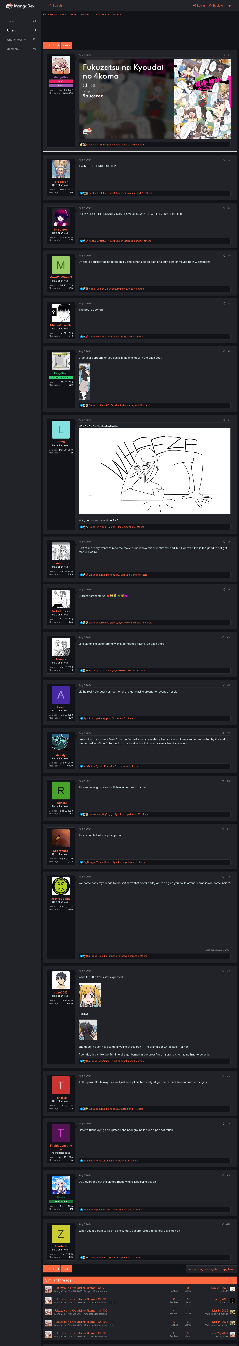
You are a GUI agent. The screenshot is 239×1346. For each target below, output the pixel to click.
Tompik (60, 659)
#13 (229, 781)
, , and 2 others (116, 956)
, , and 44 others (117, 288)
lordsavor (61, 181)
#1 (229, 55)
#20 (228, 1224)
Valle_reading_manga (216, 1313)
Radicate (61, 803)
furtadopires (61, 611)
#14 (229, 828)
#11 (229, 685)
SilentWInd (61, 851)
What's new (14, 39)
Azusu (60, 707)
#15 (229, 876)
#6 (229, 351)
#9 (229, 589)
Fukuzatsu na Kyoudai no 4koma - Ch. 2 (79, 1288)
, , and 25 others (118, 670)
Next (65, 45)
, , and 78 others (120, 193)
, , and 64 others (120, 240)
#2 (229, 159)
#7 (229, 420)
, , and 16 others (118, 814)
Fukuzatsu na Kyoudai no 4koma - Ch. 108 (80, 1321)
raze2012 (60, 992)
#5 (229, 303)
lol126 (61, 442)
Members (13, 48)
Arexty (61, 755)
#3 (229, 207)
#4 (229, 255)
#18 (229, 1123)
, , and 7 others (113, 1209)
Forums (11, 30)
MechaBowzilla (61, 325)
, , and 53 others (116, 527)
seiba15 (224, 1291)
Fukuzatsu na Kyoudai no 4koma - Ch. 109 (80, 1310)
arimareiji (223, 1302)
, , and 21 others (115, 1257)
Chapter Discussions (95, 1291)
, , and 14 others (112, 766)
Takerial (61, 1097)
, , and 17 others (116, 1108)
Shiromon (61, 229)
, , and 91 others (119, 405)
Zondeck (61, 1246)
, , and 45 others (120, 622)
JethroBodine (61, 898)
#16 (229, 970)
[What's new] (229, 5)
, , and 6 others (115, 144)
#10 (229, 637)
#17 (229, 1075)
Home (10, 21)
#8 (229, 541)
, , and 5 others (108, 718)
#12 (229, 733)
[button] (24, 39)
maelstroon (61, 563)
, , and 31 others (118, 574)
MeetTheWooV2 (60, 277)
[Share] (224, 55)
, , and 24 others (116, 336)
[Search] (55, 5)
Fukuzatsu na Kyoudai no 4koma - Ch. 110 (80, 1299)
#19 (229, 1175)
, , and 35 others (115, 1061)
